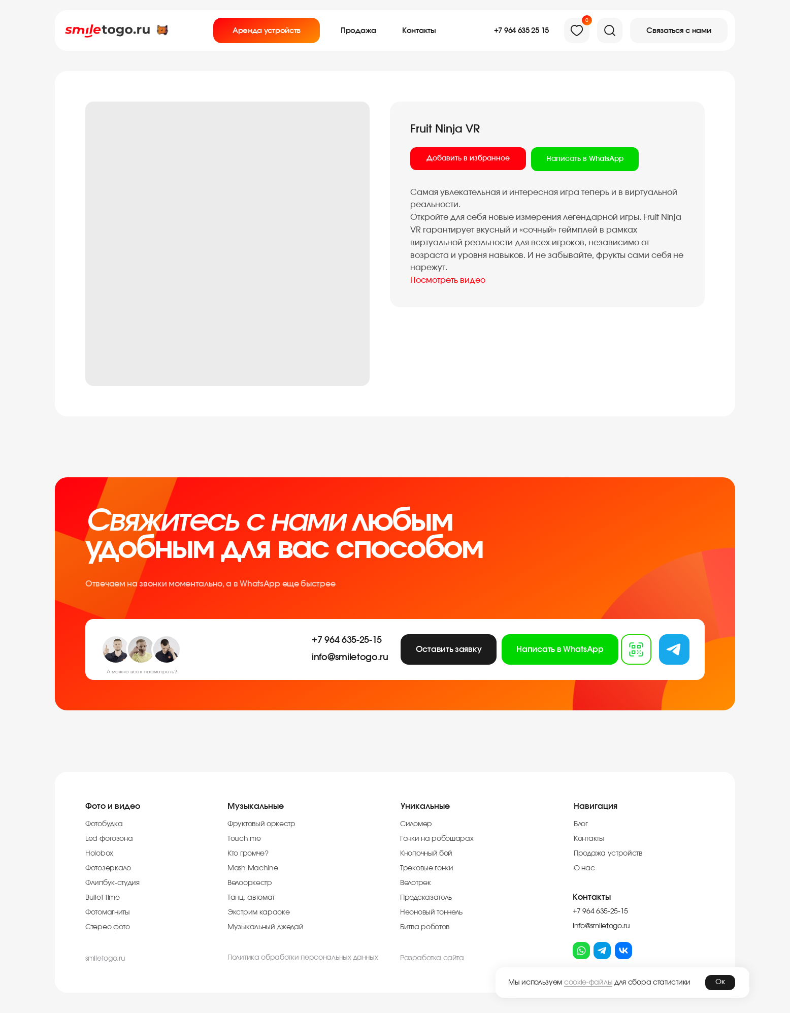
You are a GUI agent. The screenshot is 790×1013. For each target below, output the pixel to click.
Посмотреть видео (447, 280)
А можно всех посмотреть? (142, 671)
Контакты (592, 897)
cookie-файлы (588, 982)
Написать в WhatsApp (584, 158)
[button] (679, 30)
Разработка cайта (432, 958)
